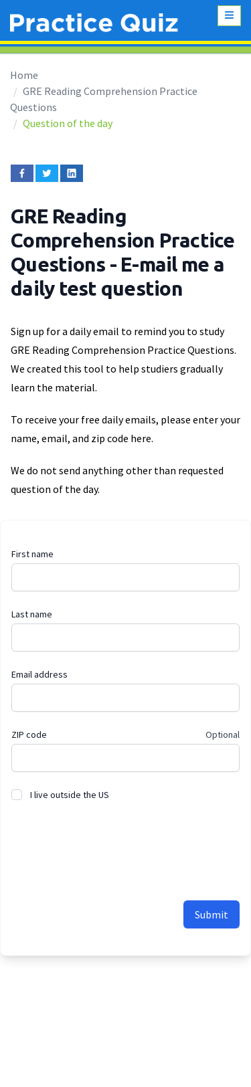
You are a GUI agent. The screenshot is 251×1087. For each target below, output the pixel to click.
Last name (31, 614)
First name (32, 554)
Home (24, 75)
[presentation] (113, 843)
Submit (211, 914)
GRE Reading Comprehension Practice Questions (123, 240)
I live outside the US (69, 795)
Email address (39, 674)
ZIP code (29, 734)
